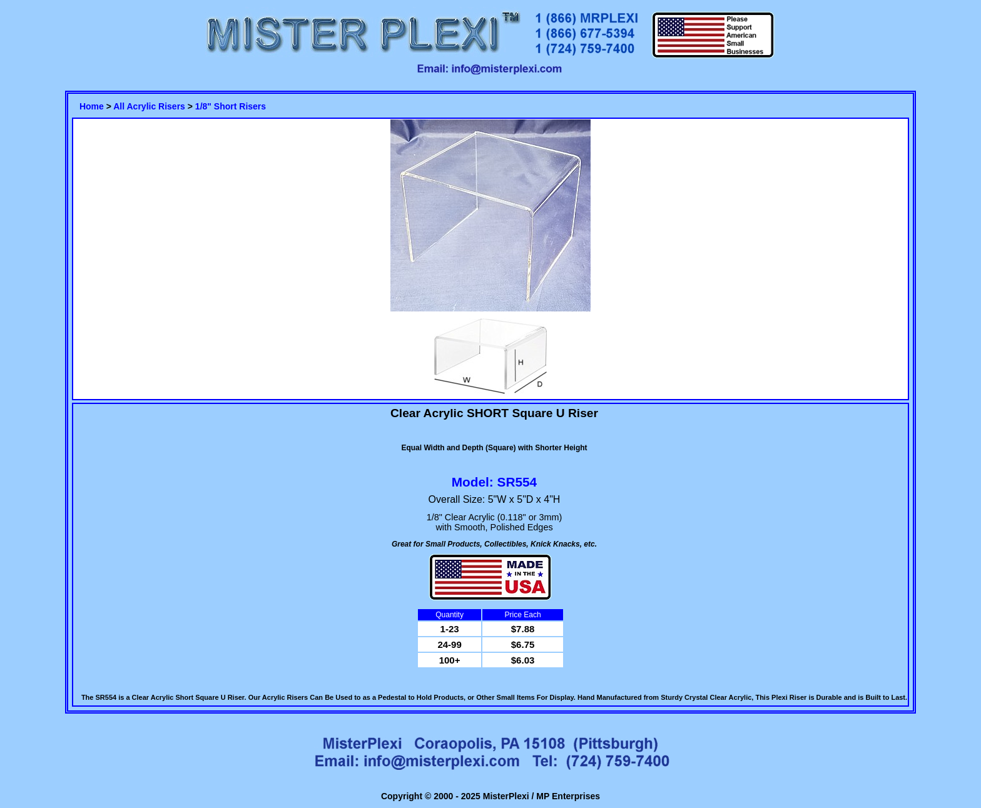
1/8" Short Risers (230, 106)
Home (91, 106)
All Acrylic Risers (149, 106)
